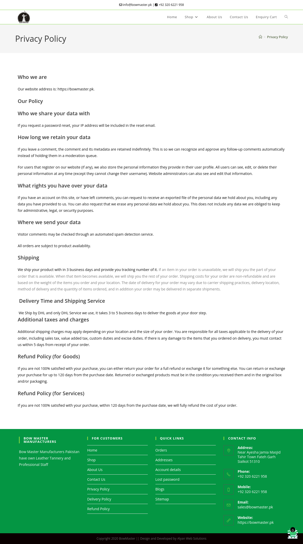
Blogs (159, 489)
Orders (161, 450)
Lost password (167, 479)
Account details (168, 469)
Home (92, 450)
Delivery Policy (99, 499)
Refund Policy (98, 508)
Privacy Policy (277, 37)
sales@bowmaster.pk (255, 507)
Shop (91, 459)
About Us (95, 469)
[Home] (260, 37)
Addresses (164, 459)
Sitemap (162, 499)
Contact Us (96, 479)
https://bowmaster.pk (256, 522)
